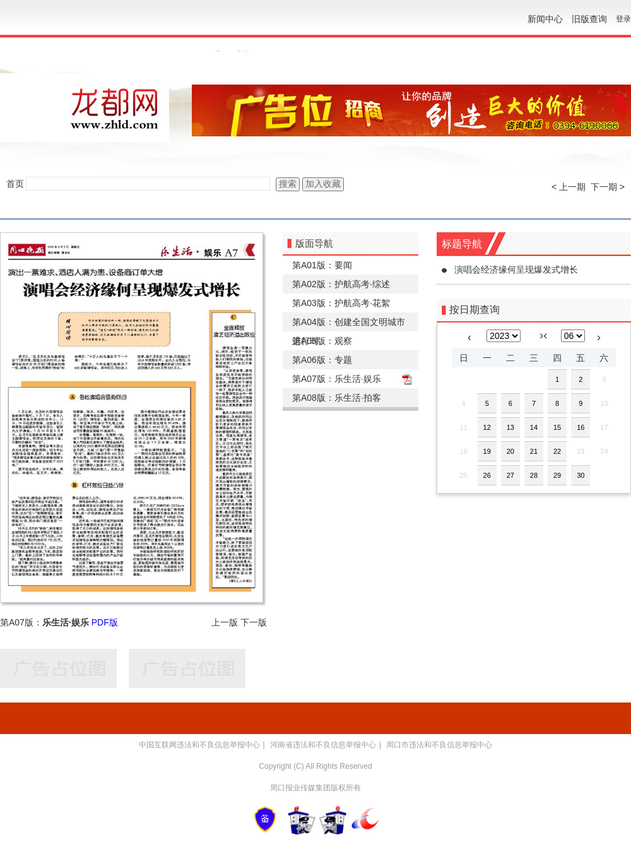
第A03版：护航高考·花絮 (341, 303)
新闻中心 (545, 19)
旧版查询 (589, 19)
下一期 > (608, 187)
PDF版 (104, 622)
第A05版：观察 (322, 341)
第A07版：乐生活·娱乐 (336, 379)
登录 (623, 19)
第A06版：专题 (322, 360)
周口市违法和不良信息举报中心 (439, 744)
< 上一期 (568, 187)
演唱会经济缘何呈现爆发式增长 (516, 269)
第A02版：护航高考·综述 (341, 284)
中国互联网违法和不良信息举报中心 (199, 744)
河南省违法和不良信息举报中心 (323, 744)
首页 (15, 184)
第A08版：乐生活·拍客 (336, 398)
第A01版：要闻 (322, 265)
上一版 (224, 622)
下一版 (253, 622)
